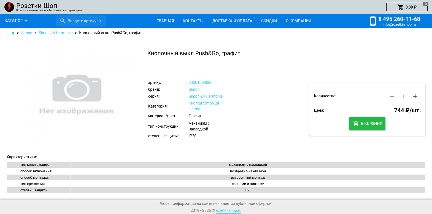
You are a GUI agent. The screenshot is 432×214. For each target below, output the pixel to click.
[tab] (165, 21)
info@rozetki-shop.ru (399, 24)
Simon (26, 33)
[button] (407, 7)
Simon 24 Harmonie (56, 33)
